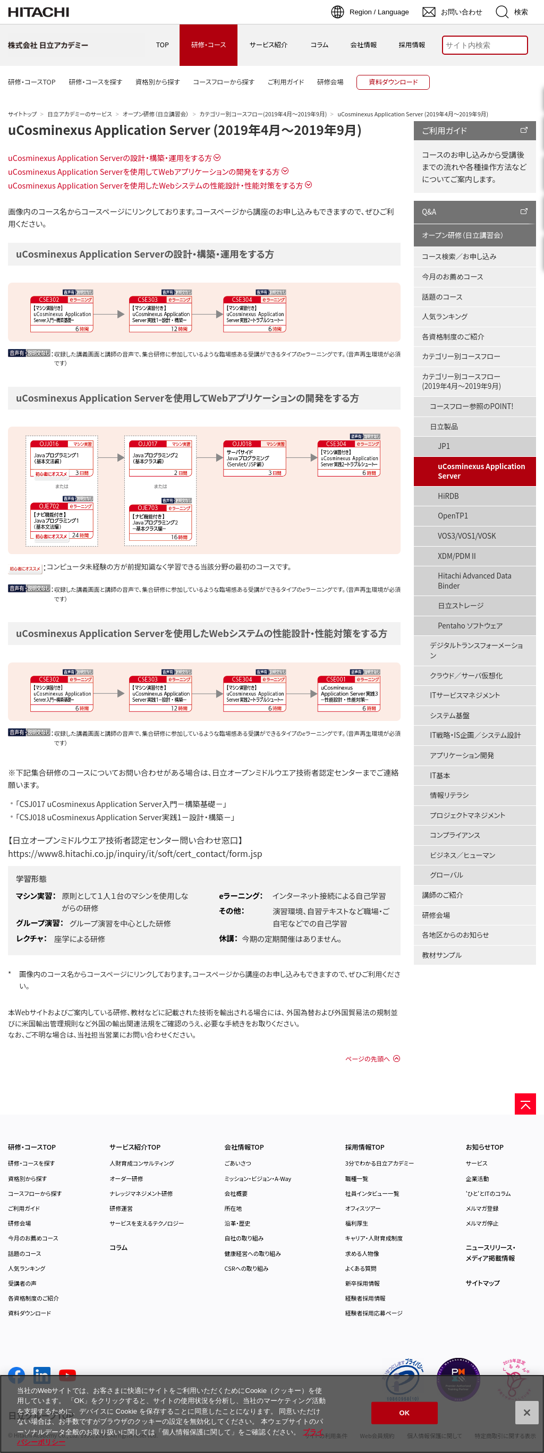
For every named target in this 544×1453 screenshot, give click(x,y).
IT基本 (440, 775)
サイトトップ (22, 114)
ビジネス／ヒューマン (462, 855)
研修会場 (436, 915)
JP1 (444, 446)
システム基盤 (450, 715)
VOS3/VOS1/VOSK (467, 536)
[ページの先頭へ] (525, 1104)
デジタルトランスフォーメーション (476, 650)
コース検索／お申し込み (459, 256)
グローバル (446, 875)
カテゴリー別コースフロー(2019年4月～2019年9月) (263, 114)
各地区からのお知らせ (455, 935)
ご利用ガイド (444, 130)
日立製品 (444, 426)
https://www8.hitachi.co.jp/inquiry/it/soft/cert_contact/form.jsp (135, 853)
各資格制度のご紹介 (453, 337)
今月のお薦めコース (452, 276)
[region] (272, 1414)
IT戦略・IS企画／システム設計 (475, 735)
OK (405, 1413)
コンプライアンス (455, 835)
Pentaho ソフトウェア (470, 626)
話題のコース (442, 297)
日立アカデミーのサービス (79, 114)
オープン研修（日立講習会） (156, 114)
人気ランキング (445, 316)
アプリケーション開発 (462, 755)
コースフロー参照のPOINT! (471, 406)
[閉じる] (527, 1412)
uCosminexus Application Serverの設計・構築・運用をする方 (110, 157)
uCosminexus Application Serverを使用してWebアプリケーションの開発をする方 (144, 171)
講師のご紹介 (442, 895)
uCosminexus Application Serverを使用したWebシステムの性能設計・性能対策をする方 (155, 185)
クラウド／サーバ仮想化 (466, 675)
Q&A (429, 212)
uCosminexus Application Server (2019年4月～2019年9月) (185, 129)
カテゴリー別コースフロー (461, 356)
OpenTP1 (453, 516)
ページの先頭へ (367, 1059)
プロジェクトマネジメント (467, 815)
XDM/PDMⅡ (457, 556)
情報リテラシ (449, 795)
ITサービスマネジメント (465, 695)
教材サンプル (442, 955)
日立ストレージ (460, 605)
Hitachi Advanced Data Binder (475, 581)
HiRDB (448, 496)
